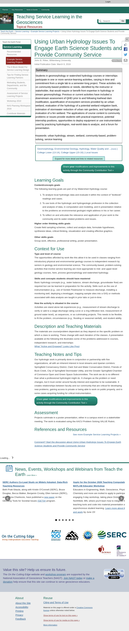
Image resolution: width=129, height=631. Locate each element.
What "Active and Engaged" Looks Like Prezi (56, 346)
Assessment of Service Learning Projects (17, 95)
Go (122, 21)
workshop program (55, 574)
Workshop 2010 (14, 101)
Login (108, 2)
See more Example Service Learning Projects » (97, 434)
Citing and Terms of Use (55, 602)
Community (45, 10)
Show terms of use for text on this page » (60, 615)
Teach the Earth (7, 31)
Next (121, 498)
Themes (5, 10)
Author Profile (117, 60)
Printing (19, 611)
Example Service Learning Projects (45, 31)
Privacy (19, 615)
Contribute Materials (16, 113)
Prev (7, 498)
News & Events (32, 10)
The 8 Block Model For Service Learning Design (18, 68)
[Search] (109, 21)
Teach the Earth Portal (11, 42)
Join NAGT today (72, 578)
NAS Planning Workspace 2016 (18, 107)
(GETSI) (41, 501)
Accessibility (21, 607)
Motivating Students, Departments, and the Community (17, 85)
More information (50, 625)
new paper (49, 497)
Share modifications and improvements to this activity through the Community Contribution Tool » (88, 168)
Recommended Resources (14, 53)
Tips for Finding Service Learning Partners (17, 76)
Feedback (20, 619)
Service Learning (22, 31)
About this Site (23, 603)
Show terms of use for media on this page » (61, 620)
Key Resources (17, 10)
